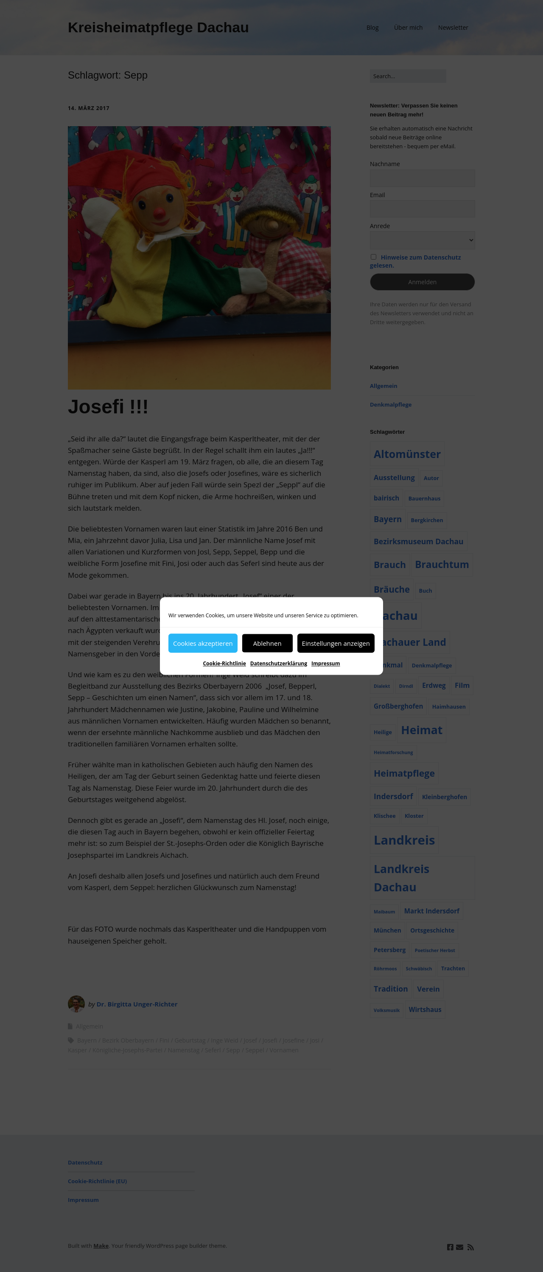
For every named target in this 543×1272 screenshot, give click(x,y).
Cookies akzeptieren (203, 643)
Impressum (325, 663)
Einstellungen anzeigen (336, 643)
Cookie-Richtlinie (224, 663)
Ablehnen (267, 643)
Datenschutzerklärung (278, 663)
